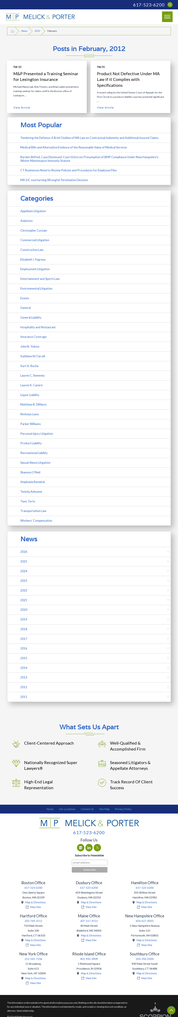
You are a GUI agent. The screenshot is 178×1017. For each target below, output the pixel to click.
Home (50, 809)
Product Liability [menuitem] (31, 443)
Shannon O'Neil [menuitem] (30, 472)
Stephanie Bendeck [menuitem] (32, 482)
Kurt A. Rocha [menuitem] (29, 366)
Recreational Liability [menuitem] (34, 453)
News (24, 30)
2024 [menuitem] (23, 571)
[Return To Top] (171, 1010)
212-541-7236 (33, 958)
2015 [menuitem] (23, 658)
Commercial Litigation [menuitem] (34, 240)
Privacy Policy (123, 809)
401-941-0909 (89, 958)
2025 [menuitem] (23, 561)
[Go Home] (12, 31)
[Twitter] (97, 847)
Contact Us (87, 809)
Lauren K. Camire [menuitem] (31, 385)
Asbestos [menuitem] (26, 221)
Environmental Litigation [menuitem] (36, 288)
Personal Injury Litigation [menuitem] (36, 433)
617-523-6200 (149, 4)
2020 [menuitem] (23, 609)
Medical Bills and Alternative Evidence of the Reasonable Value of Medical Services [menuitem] (73, 147)
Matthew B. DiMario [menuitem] (33, 404)
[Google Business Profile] (80, 847)
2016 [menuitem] (23, 648)
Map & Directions (35, 902)
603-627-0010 (144, 920)
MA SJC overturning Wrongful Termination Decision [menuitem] (54, 180)
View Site (35, 906)
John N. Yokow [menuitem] (29, 346)
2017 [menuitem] (23, 639)
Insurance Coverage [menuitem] (33, 337)
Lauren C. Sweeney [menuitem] (32, 375)
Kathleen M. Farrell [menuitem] (32, 356)
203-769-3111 (33, 920)
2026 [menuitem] (23, 551)
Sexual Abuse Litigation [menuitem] (35, 462)
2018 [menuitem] (23, 629)
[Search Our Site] (170, 4)
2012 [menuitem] (23, 687)
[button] (167, 16)
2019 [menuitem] (23, 619)
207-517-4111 (89, 920)
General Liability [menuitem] (30, 317)
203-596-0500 (144, 958)
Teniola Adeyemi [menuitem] (31, 491)
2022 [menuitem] (23, 590)
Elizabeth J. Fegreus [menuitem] (33, 259)
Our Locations (67, 809)
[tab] (168, 552)
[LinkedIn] (89, 847)
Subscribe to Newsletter (89, 855)
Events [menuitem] (24, 298)
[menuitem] (50, 809)
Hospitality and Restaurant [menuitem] (38, 327)
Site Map (104, 809)
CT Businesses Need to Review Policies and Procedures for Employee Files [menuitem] (68, 170)
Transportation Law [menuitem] (33, 511)
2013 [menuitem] (23, 677)
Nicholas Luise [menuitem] (29, 414)
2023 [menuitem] (23, 580)
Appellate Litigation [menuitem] (33, 211)
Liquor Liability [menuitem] (29, 395)
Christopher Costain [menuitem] (33, 230)
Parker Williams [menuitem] (30, 424)
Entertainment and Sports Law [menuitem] (40, 279)
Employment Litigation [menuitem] (35, 269)
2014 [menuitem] (23, 668)
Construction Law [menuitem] (31, 250)
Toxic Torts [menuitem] (27, 501)
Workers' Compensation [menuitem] (36, 520)
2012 (37, 30)
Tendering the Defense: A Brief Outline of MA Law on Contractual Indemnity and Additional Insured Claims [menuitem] (89, 138)
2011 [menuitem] (23, 697)
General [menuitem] (25, 308)
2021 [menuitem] (23, 600)
